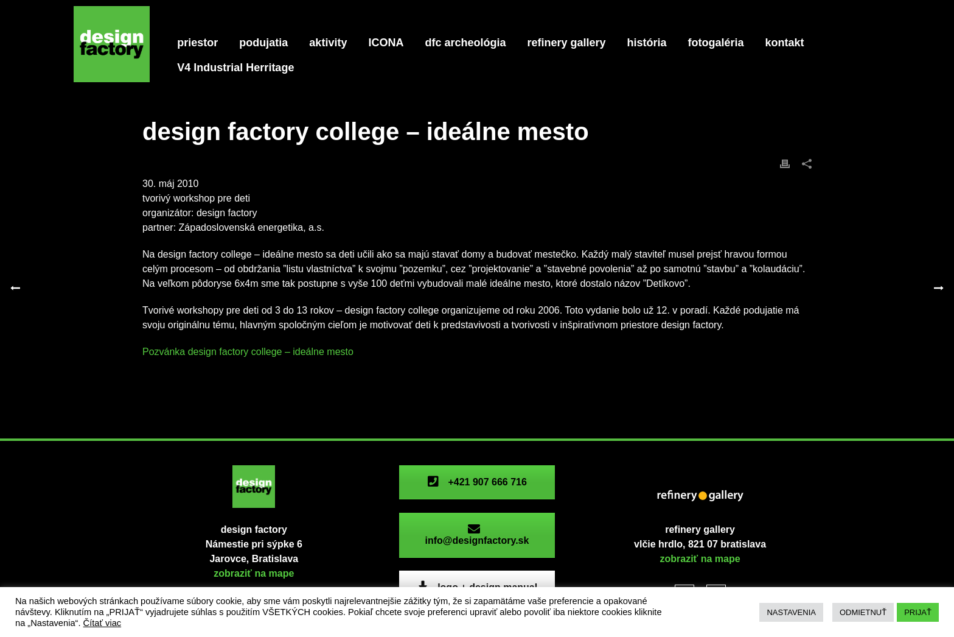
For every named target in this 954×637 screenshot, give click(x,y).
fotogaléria (716, 43)
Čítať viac (102, 623)
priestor (197, 43)
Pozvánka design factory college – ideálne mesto (247, 352)
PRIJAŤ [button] (917, 612)
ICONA (385, 43)
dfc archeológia (465, 43)
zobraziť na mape (254, 573)
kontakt (784, 43)
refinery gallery (566, 43)
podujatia (263, 43)
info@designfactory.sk (477, 535)
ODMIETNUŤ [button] (863, 612)
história (647, 43)
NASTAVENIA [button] (791, 612)
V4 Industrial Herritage (235, 68)
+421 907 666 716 (477, 482)
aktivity (328, 43)
